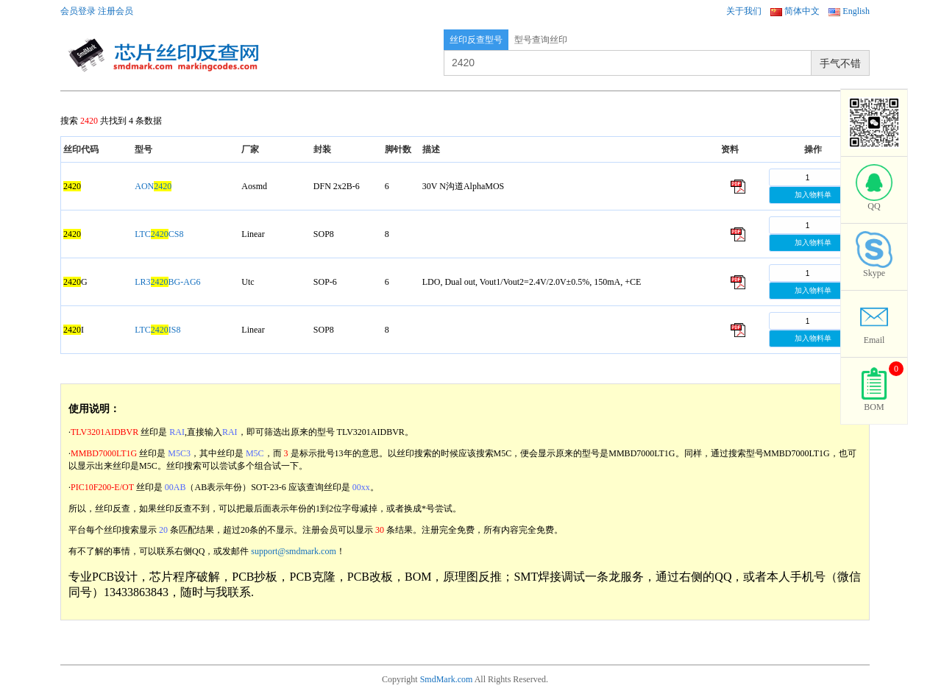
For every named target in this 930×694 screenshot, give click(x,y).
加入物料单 (813, 195)
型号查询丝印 (540, 40)
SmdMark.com (446, 679)
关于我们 (744, 11)
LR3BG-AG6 (167, 282)
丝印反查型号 (476, 40)
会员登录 (78, 11)
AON (153, 186)
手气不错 (840, 63)
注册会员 (115, 11)
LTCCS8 (159, 234)
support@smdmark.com (293, 551)
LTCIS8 (157, 330)
